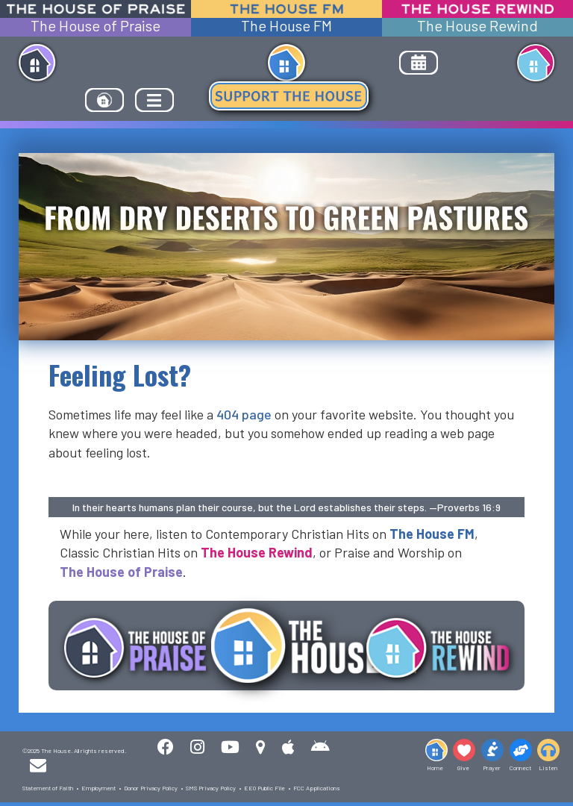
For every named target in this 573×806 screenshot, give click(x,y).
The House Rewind (477, 26)
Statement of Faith (47, 788)
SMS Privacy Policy (211, 788)
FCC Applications (316, 788)
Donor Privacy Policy (151, 788)
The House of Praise (95, 26)
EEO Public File (264, 788)
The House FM (286, 26)
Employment (98, 788)
